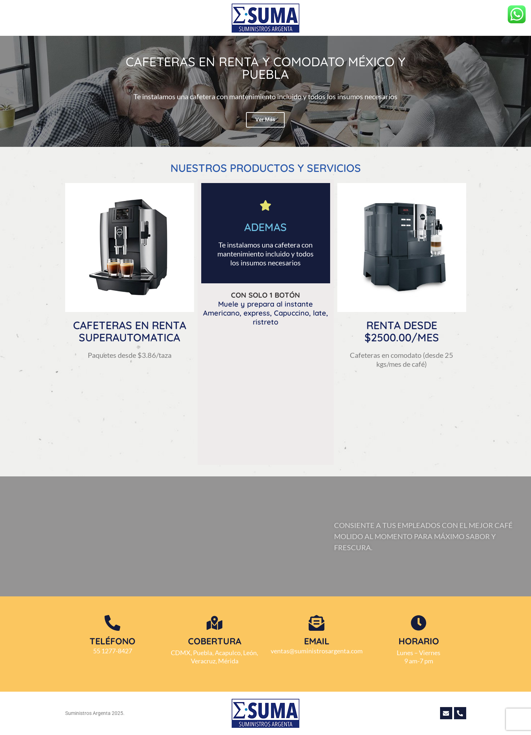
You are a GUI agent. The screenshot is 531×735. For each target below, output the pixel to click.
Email (316, 641)
